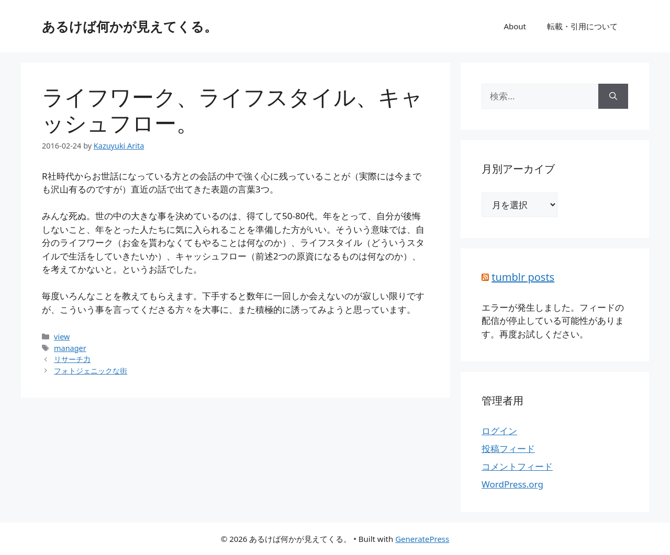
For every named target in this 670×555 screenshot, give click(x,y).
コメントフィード (517, 466)
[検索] (613, 96)
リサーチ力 (72, 359)
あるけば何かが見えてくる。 (129, 26)
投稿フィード (508, 449)
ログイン (499, 431)
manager (70, 348)
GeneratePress (422, 539)
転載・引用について (582, 26)
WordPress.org (512, 484)
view (62, 337)
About (515, 26)
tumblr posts (523, 277)
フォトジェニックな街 (90, 371)
